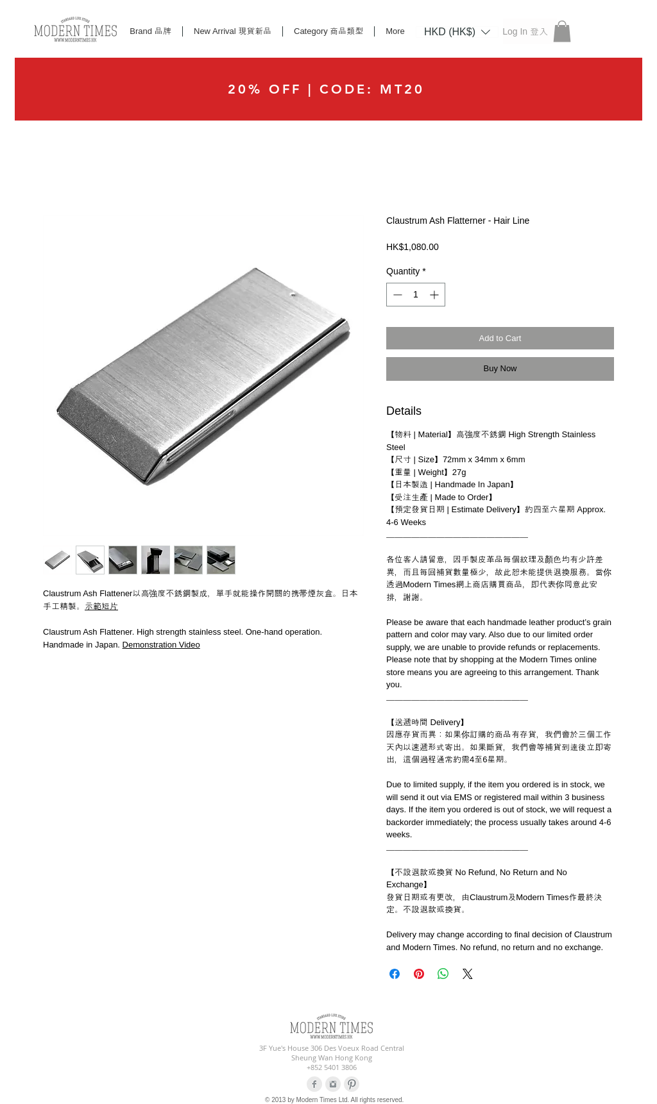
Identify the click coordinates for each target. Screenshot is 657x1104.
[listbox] (457, 32)
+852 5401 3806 (332, 1067)
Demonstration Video (161, 644)
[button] (457, 31)
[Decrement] (396, 294)
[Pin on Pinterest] (419, 974)
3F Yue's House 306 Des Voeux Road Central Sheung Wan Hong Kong (331, 1052)
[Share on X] (467, 974)
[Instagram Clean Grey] (333, 1084)
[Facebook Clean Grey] (314, 1084)
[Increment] (435, 294)
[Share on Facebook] (394, 974)
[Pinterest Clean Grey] (351, 1084)
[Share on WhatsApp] (443, 974)
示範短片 (101, 606)
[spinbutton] (415, 294)
